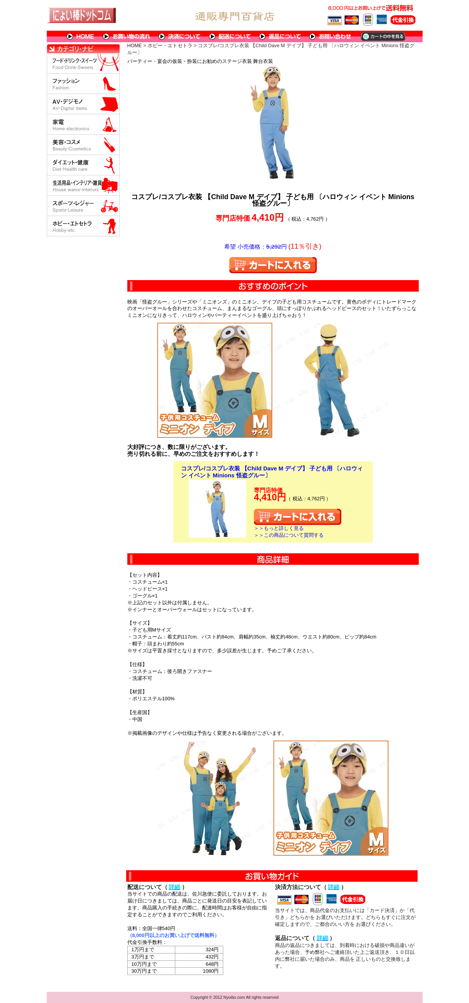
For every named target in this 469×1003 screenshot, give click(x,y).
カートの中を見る (382, 36)
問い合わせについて (330, 36)
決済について (180, 36)
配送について (230, 36)
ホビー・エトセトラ (170, 45)
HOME (81, 36)
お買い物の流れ (127, 36)
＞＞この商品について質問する (289, 535)
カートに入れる (273, 265)
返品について (280, 36)
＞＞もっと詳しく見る (279, 528)
